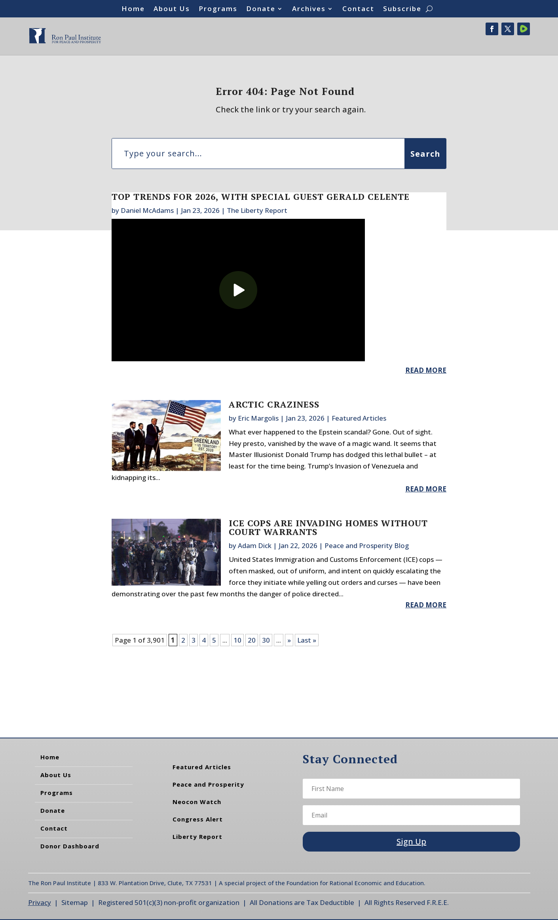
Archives (309, 9)
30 (266, 640)
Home (133, 9)
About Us (172, 9)
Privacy (39, 902)
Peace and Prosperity (208, 784)
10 (237, 640)
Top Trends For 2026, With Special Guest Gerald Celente (261, 196)
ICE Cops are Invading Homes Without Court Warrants (328, 527)
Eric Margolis (258, 418)
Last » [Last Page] (306, 640)
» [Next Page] (289, 640)
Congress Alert (198, 819)
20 (252, 640)
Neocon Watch (197, 802)
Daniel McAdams (147, 210)
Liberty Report (197, 836)
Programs (218, 9)
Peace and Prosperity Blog (367, 545)
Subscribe (402, 9)
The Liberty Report (257, 210)
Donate (260, 9)
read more (425, 370)
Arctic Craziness (274, 404)
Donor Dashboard (69, 846)
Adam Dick (254, 545)
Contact (358, 9)
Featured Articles (359, 418)
